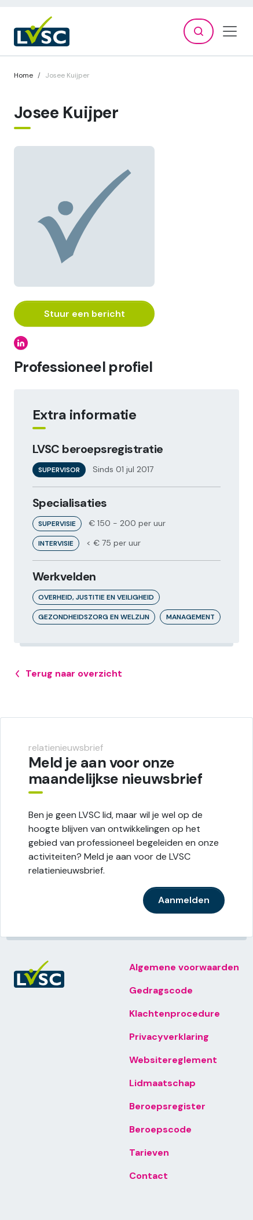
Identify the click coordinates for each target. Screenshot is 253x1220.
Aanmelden (184, 900)
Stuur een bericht (84, 314)
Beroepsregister (167, 1106)
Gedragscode (161, 990)
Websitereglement (173, 1060)
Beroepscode (160, 1129)
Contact (148, 1176)
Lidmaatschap (162, 1083)
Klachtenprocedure (174, 1013)
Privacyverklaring (169, 1037)
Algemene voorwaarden (184, 967)
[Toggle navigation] (230, 31)
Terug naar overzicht (68, 674)
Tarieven (149, 1152)
